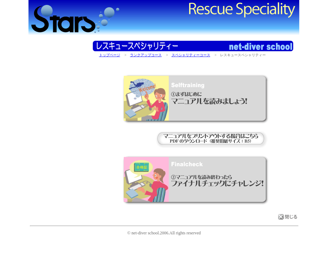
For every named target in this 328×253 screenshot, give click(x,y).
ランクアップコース (146, 55)
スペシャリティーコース (191, 55)
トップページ (109, 55)
